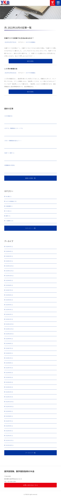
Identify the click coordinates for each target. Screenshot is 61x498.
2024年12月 (9, 324)
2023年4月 (8, 382)
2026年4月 (8, 251)
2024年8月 (8, 343)
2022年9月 (8, 411)
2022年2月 (8, 435)
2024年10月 (9, 334)
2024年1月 (8, 358)
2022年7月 (8, 421)
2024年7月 (8, 348)
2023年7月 (8, 368)
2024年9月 (8, 338)
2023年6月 (8, 372)
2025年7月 (8, 290)
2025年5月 (8, 300)
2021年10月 (9, 445)
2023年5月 (8, 377)
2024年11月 (9, 329)
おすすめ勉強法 (30, 42)
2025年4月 (8, 304)
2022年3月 (8, 431)
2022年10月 (9, 406)
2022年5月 (8, 426)
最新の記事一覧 (30, 178)
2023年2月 (8, 392)
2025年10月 (9, 275)
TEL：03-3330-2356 (10, 481)
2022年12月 (9, 401)
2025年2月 (8, 314)
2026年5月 (8, 246)
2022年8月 (8, 416)
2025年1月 (8, 319)
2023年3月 (8, 387)
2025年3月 (8, 309)
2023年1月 (8, 397)
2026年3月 (8, 256)
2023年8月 (8, 363)
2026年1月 (8, 261)
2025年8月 (8, 285)
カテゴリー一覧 (30, 228)
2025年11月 (9, 271)
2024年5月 (8, 353)
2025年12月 (9, 266)
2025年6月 (8, 295)
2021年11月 (9, 440)
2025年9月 (8, 280)
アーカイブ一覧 (30, 453)
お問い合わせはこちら (30, 485)
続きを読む (30, 61)
